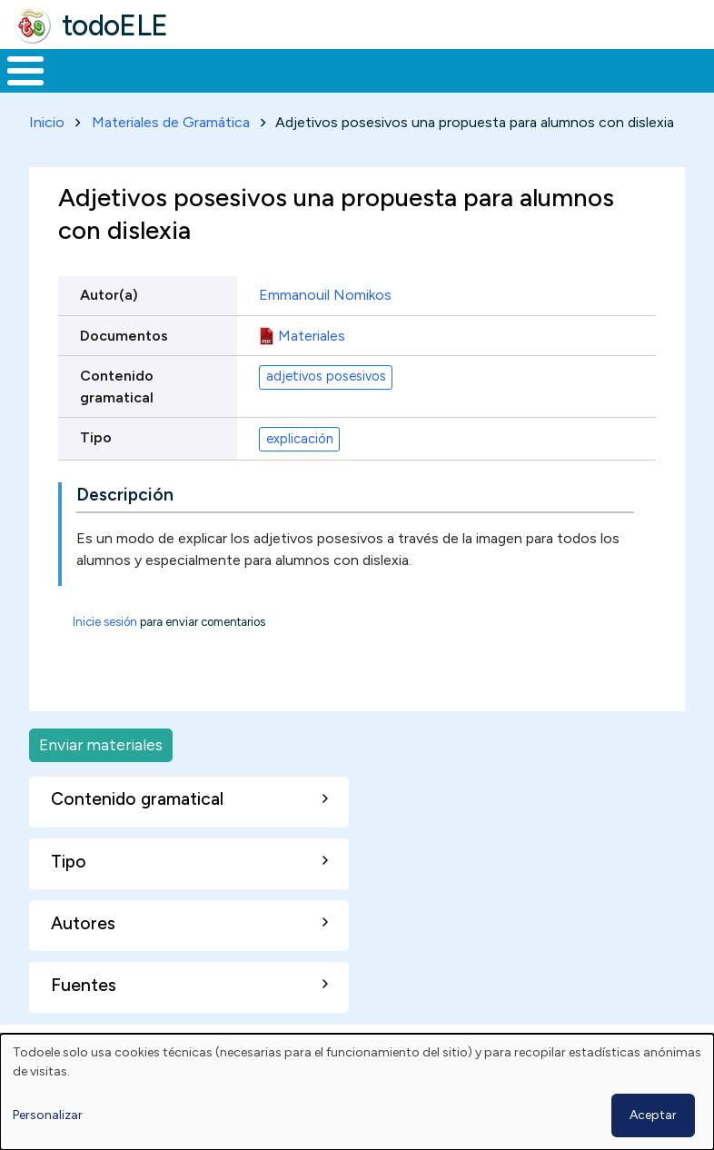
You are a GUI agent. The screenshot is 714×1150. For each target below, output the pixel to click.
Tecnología (492, 87)
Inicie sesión (105, 656)
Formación (204, 87)
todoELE (115, 25)
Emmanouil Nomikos (325, 329)
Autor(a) (109, 329)
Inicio (16, 88)
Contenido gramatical (117, 420)
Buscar (695, 69)
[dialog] (357, 1092)
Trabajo (313, 87)
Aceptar (653, 1115)
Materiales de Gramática (171, 155)
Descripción (125, 529)
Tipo (96, 471)
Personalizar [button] (48, 1115)
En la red (396, 88)
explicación (299, 472)
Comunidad (613, 87)
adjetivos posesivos (326, 410)
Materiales (87, 87)
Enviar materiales (101, 778)
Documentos (124, 369)
